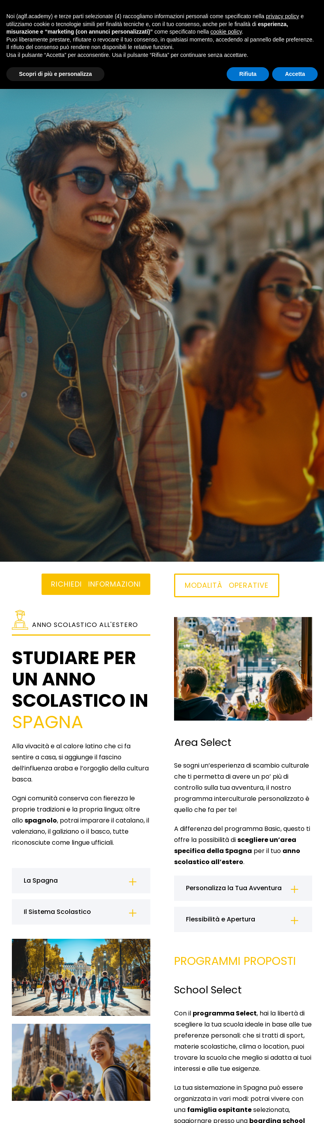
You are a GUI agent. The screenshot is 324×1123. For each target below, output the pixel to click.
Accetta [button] (295, 74)
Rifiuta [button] (248, 74)
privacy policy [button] (282, 16)
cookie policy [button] (226, 31)
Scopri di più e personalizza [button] (55, 74)
